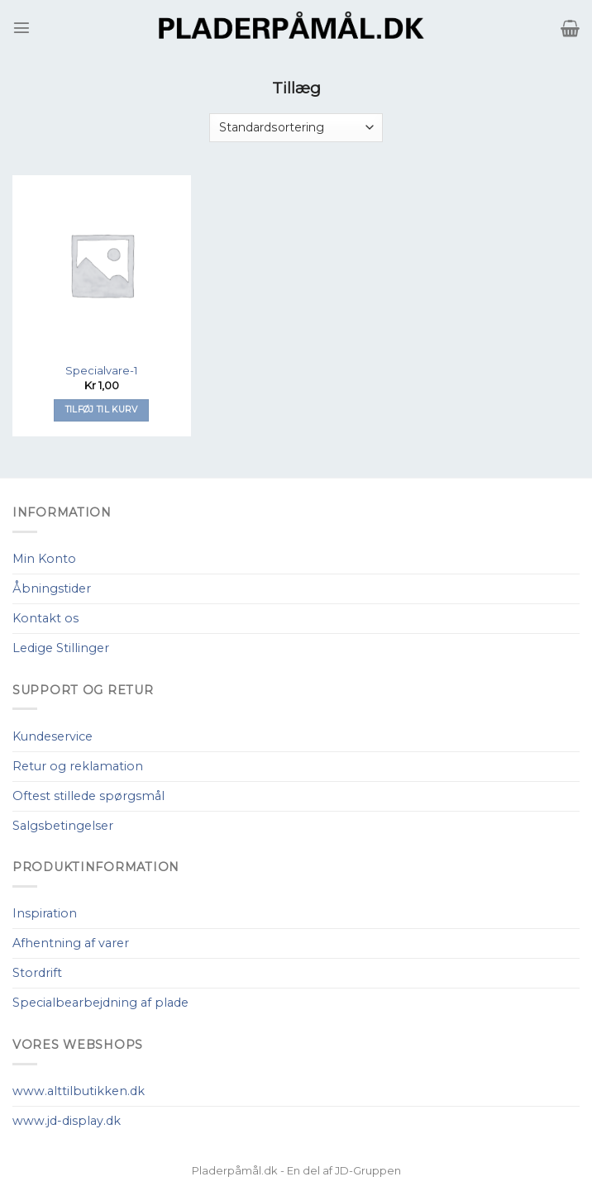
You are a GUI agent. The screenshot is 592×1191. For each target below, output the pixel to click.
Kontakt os (45, 618)
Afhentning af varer (70, 943)
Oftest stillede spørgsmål (88, 795)
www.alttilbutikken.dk (78, 1091)
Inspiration (44, 913)
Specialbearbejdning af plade (100, 1002)
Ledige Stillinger (60, 648)
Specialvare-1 (101, 370)
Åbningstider (51, 588)
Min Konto (44, 558)
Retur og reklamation (77, 766)
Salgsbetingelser (62, 825)
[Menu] (21, 27)
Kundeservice (52, 736)
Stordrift (37, 972)
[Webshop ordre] (295, 127)
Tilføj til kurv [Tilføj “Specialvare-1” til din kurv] (101, 409)
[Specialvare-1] (101, 264)
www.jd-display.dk (66, 1120)
